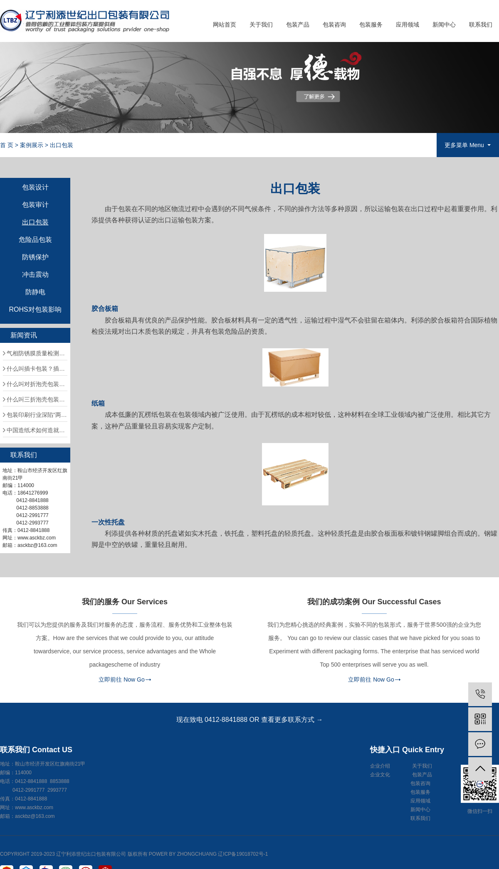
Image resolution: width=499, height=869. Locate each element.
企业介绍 (380, 766)
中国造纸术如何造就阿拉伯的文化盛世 (37, 430)
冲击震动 (35, 274)
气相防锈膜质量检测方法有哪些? (37, 353)
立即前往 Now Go (121, 679)
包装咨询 (334, 24)
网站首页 (224, 24)
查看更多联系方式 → (292, 719)
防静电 (35, 292)
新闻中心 (444, 24)
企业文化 (380, 775)
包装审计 (35, 205)
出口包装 (61, 145)
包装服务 (371, 24)
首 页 (6, 145)
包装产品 (297, 24)
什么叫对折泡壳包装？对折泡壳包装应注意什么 (37, 384)
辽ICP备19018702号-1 (243, 854)
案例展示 (31, 145)
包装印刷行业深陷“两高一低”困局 (37, 414)
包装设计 (35, 187)
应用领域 (407, 24)
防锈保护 (35, 257)
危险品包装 (35, 239)
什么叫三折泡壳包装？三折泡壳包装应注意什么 (37, 399)
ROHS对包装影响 (35, 309)
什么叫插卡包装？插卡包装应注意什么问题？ (37, 368)
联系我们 (480, 24)
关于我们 (261, 24)
